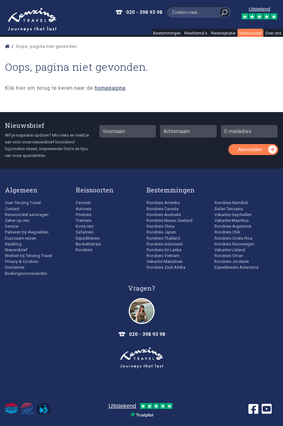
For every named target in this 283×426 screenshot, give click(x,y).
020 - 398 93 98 (144, 12)
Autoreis (84, 208)
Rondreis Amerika (163, 202)
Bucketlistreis (88, 244)
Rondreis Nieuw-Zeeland (169, 220)
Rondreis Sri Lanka (164, 249)
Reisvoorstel (250, 33)
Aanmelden (250, 149)
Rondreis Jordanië (231, 261)
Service (11, 226)
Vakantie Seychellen (233, 214)
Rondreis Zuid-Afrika (166, 267)
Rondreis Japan (161, 232)
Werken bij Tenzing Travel (28, 255)
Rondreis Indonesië (165, 244)
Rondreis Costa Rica (233, 238)
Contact (12, 208)
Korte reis (84, 226)
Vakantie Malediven (165, 261)
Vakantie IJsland (229, 249)
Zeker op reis (17, 220)
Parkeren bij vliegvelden (27, 232)
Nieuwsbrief (24, 125)
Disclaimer (15, 267)
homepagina (110, 88)
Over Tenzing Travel (23, 202)
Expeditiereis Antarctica (236, 267)
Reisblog (13, 244)
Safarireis (84, 232)
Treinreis (84, 220)
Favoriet (83, 202)
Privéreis (83, 214)
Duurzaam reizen (20, 238)
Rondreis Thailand (163, 238)
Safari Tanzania (228, 208)
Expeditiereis (88, 238)
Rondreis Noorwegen (234, 244)
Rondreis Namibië (231, 202)
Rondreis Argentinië (232, 226)
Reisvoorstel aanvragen (27, 214)
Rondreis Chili (227, 232)
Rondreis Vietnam (163, 255)
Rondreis (84, 249)
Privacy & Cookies (21, 261)
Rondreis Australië (164, 214)
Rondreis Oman (228, 255)
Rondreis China (161, 226)
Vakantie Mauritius (231, 220)
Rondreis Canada (163, 208)
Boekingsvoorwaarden (26, 273)
